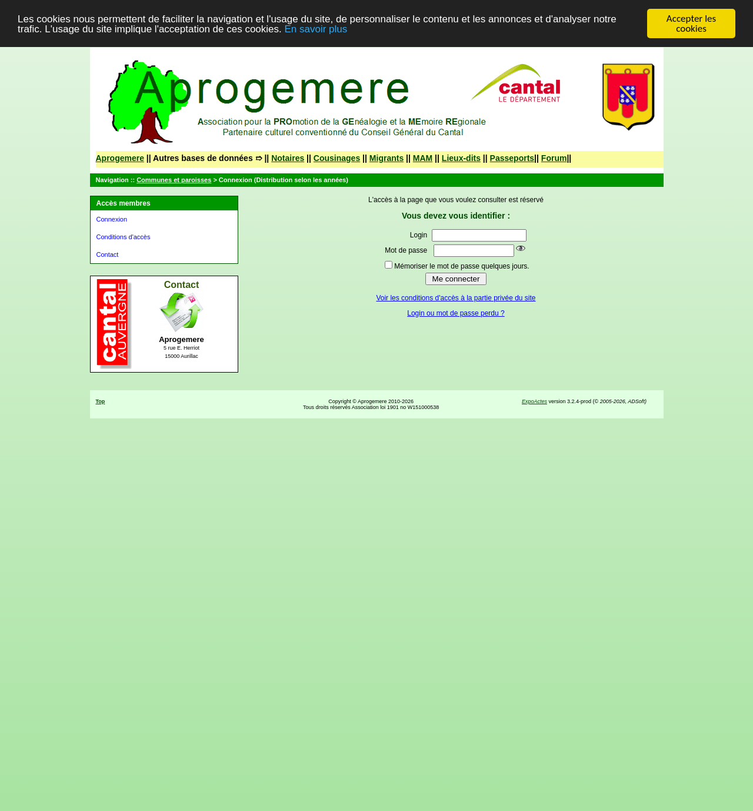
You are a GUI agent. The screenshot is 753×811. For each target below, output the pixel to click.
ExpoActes (534, 401)
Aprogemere (120, 158)
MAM (422, 158)
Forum (554, 158)
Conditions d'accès (123, 236)
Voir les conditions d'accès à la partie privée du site (455, 298)
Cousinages (337, 158)
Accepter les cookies (691, 23)
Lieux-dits (461, 158)
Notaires (287, 158)
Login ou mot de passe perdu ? (455, 313)
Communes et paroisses (173, 179)
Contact (107, 254)
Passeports (512, 158)
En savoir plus (315, 28)
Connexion (112, 219)
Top (100, 401)
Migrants (386, 158)
